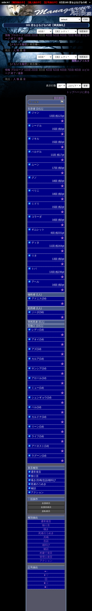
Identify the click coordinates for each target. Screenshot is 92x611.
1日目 (27, 35)
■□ (45, 587)
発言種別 (33, 468)
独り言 (46, 525)
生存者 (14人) (35, 108)
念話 (46, 541)
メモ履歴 (22, 44)
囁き (46, 529)
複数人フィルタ (80, 60)
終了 (13, 38)
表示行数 (51, 85)
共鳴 (46, 537)
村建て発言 (46, 553)
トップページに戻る (78, 92)
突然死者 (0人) (36, 322)
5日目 (56, 35)
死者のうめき (46, 533)
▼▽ (46, 575)
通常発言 (46, 521)
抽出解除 (59, 98)
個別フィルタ (28, 31)
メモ (13, 44)
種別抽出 (33, 517)
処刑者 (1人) (35, 308)
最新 (20, 38)
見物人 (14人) (35, 325)
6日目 (63, 35)
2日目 (34, 35)
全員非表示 (46, 507)
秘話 (46, 549)
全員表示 (46, 503)
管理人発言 (46, 557)
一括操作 (33, 499)
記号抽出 (33, 567)
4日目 (49, 35)
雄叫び (46, 545)
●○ (45, 571)
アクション (46, 560)
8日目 (78, 35)
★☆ (46, 583)
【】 (46, 579)
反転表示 (46, 511)
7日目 (70, 35)
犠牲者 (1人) (35, 294)
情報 (7, 35)
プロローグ (17, 35)
